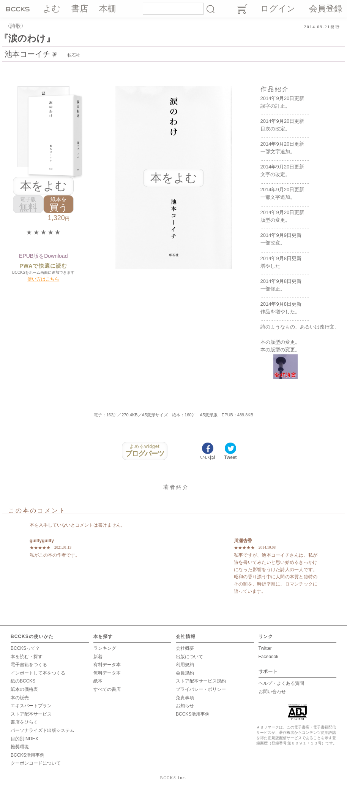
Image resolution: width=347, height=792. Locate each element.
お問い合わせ (272, 691)
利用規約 (185, 664)
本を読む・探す (27, 656)
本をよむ (43, 185)
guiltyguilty (42, 540)
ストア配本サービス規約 (201, 681)
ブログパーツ (144, 450)
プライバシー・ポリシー (201, 689)
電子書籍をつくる (29, 664)
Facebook (269, 656)
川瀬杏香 (243, 540)
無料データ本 (107, 673)
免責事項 (185, 697)
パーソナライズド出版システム (42, 730)
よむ (51, 8)
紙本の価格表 (24, 689)
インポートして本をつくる (38, 673)
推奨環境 (20, 746)
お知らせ (185, 705)
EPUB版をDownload (43, 256)
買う (58, 204)
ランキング (104, 648)
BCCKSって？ (25, 648)
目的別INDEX (24, 738)
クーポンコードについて (36, 763)
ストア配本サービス (31, 714)
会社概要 (185, 648)
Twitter (265, 648)
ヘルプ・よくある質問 (281, 683)
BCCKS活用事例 (27, 755)
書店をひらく (24, 722)
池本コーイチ (27, 54)
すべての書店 (107, 689)
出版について (189, 656)
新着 (98, 656)
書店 (79, 8)
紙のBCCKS (23, 681)
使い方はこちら (43, 279)
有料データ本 (107, 664)
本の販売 (20, 697)
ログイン (277, 8)
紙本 (98, 681)
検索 (210, 9)
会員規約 (185, 673)
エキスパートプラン (31, 705)
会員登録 (325, 8)
